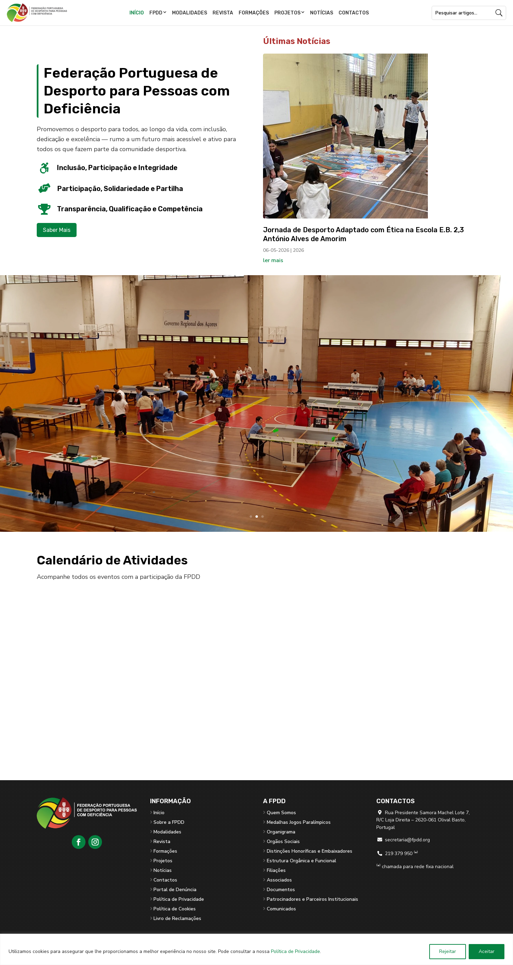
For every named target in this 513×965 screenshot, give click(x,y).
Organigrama (281, 832)
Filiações (276, 870)
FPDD (155, 13)
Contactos (354, 13)
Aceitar (486, 951)
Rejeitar (447, 951)
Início (136, 13)
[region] (256, 949)
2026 (298, 250)
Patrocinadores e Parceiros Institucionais (312, 899)
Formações (254, 13)
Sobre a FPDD (168, 822)
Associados (279, 880)
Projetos (287, 13)
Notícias (321, 13)
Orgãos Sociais (283, 841)
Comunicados (281, 909)
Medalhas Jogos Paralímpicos (299, 822)
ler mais (273, 260)
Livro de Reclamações (177, 918)
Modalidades (189, 13)
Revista (223, 13)
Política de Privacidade (295, 951)
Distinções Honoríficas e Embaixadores (309, 851)
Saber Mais (56, 230)
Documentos (281, 889)
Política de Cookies (174, 909)
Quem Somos (281, 812)
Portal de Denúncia (174, 889)
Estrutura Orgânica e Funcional (301, 860)
